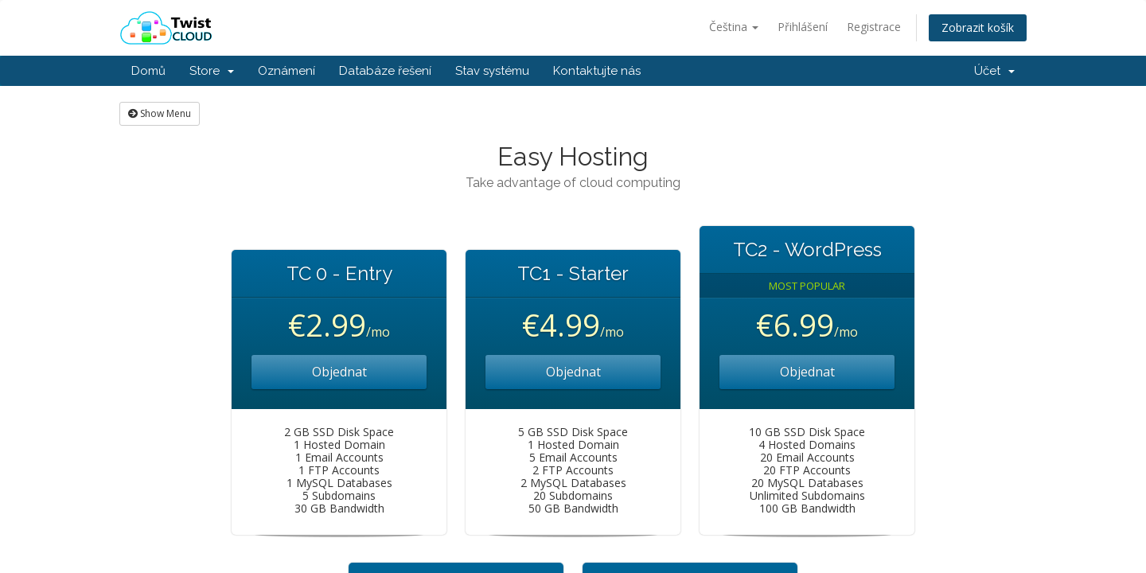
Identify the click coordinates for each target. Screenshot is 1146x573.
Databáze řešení (385, 71)
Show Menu (159, 113)
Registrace (874, 26)
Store (211, 71)
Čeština (733, 26)
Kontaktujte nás (597, 71)
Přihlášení (803, 26)
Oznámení (286, 71)
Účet (994, 71)
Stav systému (492, 71)
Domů (148, 71)
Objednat (339, 371)
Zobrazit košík (977, 27)
